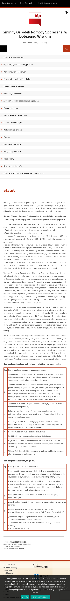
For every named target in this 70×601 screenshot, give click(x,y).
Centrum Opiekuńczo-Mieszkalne (17, 79)
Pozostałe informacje (12, 144)
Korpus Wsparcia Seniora (14, 86)
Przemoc (7, 137)
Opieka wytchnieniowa (13, 93)
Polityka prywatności (12, 151)
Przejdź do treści (26, 3)
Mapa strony (9, 158)
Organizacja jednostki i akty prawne (18, 64)
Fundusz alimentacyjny (13, 122)
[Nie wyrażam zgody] (66, 588)
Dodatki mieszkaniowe (13, 129)
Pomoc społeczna (11, 108)
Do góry (66, 3)
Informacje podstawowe (13, 57)
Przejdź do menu (9, 3)
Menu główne (3, 48)
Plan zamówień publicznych (15, 71)
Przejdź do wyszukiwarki (48, 3)
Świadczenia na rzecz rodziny (15, 115)
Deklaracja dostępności (13, 166)
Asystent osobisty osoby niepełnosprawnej (21, 100)
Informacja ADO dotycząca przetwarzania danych (24, 173)
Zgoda (25, 597)
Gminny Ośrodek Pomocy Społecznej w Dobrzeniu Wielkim (35, 34)
